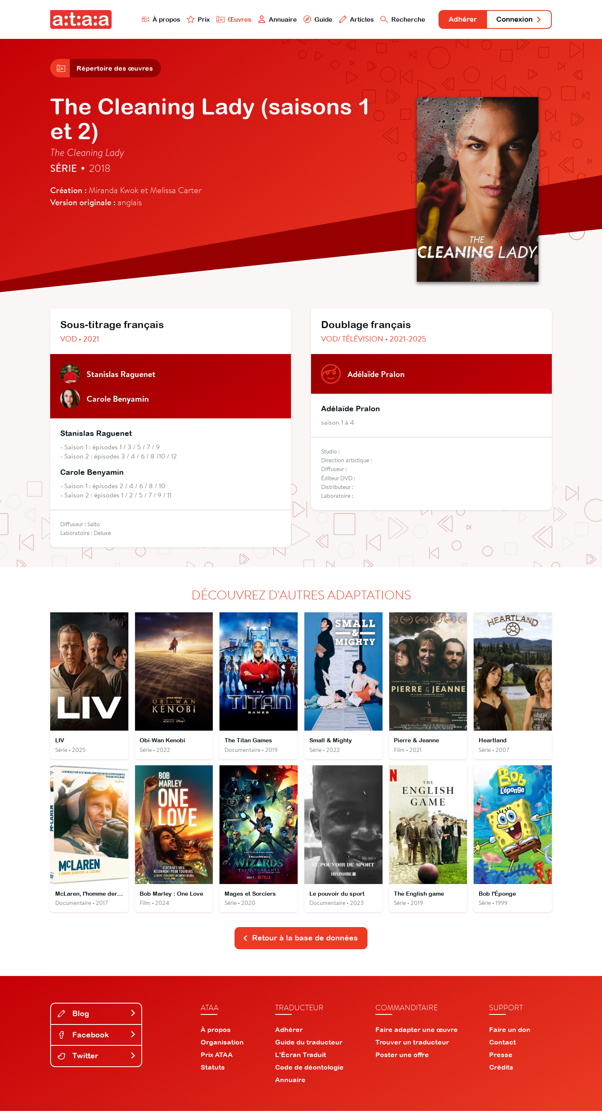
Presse (501, 1059)
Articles (347, 19)
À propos (151, 19)
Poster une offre (402, 1059)
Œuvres (224, 19)
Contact (502, 1047)
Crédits (501, 1072)
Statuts (213, 1072)
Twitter (97, 1060)
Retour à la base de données (300, 942)
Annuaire (268, 19)
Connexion (517, 19)
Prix (189, 19)
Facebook (97, 1039)
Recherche (394, 19)
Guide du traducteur (308, 1047)
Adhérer (456, 19)
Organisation (222, 1047)
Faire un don (510, 1034)
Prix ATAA (217, 1059)
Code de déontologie (309, 1072)
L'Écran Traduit (300, 1059)
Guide (309, 19)
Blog (97, 1018)
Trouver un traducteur (412, 1047)
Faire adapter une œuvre (416, 1034)
